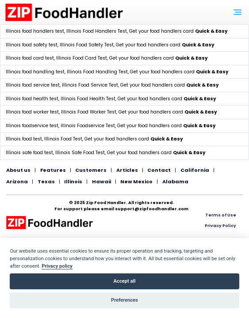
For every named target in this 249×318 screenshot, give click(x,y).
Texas (46, 181)
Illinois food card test (30, 58)
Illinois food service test (33, 85)
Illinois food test (24, 139)
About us (18, 170)
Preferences (124, 300)
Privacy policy (57, 266)
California (194, 170)
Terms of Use (220, 215)
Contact (159, 170)
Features (53, 170)
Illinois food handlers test (35, 31)
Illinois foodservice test (32, 125)
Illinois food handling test (35, 71)
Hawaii (101, 181)
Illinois (73, 181)
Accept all (125, 281)
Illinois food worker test (32, 112)
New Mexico (136, 181)
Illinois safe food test (29, 152)
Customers (91, 170)
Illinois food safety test (31, 45)
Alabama (175, 181)
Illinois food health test (32, 98)
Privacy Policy (220, 225)
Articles (127, 170)
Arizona (17, 181)
